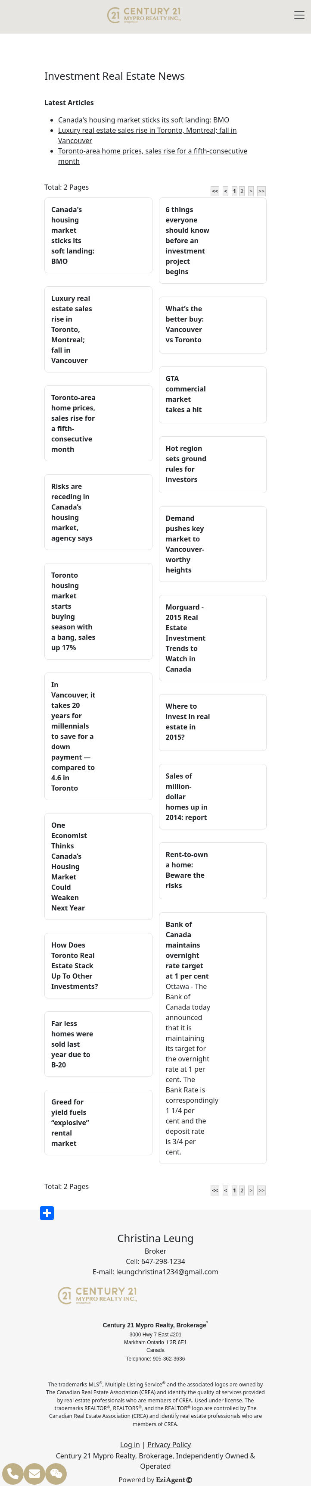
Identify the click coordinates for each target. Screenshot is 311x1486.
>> (261, 191)
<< (215, 191)
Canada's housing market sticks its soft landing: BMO (143, 120)
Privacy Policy (169, 1444)
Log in (130, 1444)
